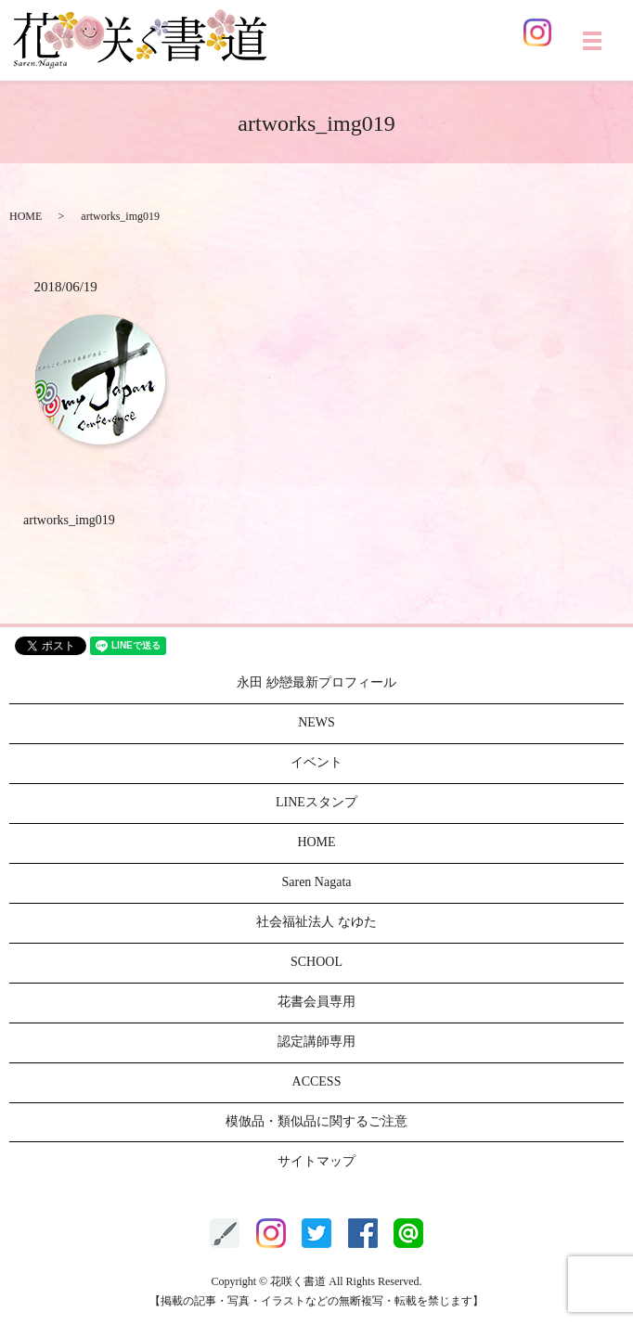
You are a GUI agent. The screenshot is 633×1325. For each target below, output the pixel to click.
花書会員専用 (316, 1002)
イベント (316, 762)
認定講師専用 (316, 1041)
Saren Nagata (316, 882)
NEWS (316, 722)
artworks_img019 (69, 520)
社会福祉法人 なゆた (316, 922)
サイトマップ (316, 1161)
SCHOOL (316, 962)
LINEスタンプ (316, 802)
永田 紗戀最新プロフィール (316, 682)
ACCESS (317, 1081)
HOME (25, 216)
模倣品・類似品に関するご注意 (316, 1121)
